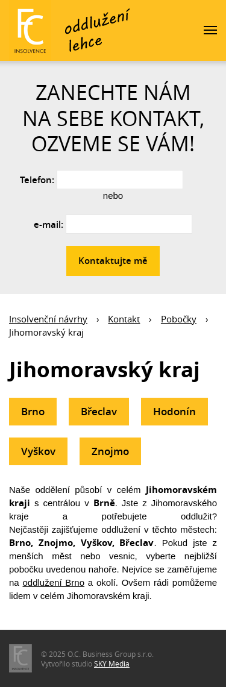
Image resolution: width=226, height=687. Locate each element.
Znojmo (110, 451)
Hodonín (174, 411)
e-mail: (48, 224)
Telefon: (37, 180)
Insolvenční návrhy (48, 319)
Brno (33, 411)
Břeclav (99, 411)
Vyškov (38, 451)
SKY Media (112, 663)
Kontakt (124, 319)
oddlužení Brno (54, 582)
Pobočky (178, 319)
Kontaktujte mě (113, 260)
